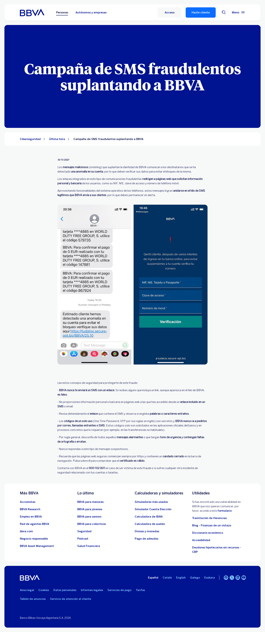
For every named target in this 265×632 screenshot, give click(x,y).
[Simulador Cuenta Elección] (153, 509)
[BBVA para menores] (90, 502)
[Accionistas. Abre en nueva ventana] (27, 502)
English (181, 577)
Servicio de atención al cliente (70, 599)
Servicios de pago (119, 590)
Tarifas (140, 590)
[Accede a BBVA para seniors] (89, 516)
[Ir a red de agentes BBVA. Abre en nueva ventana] (34, 524)
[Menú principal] (238, 12)
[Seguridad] (84, 531)
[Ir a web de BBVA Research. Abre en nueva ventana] (30, 509)
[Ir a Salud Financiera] (88, 546)
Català (167, 577)
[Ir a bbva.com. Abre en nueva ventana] (26, 531)
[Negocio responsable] (34, 538)
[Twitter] (232, 577)
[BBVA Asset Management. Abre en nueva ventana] (37, 546)
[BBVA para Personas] (32, 12)
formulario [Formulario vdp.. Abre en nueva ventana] (225, 510)
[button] (169, 12)
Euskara (209, 577)
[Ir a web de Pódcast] (82, 538)
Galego (195, 577)
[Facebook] (226, 577)
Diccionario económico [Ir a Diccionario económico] (207, 532)
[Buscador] (223, 13)
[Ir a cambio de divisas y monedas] (147, 531)
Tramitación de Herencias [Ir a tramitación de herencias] (209, 518)
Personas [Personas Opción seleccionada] (62, 12)
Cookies (43, 590)
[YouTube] (243, 577)
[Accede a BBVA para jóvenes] (89, 509)
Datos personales (64, 590)
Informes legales (92, 590)
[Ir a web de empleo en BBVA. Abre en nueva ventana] (31, 516)
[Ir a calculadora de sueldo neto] (150, 524)
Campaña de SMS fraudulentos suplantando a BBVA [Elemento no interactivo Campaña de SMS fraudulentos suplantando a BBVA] (108, 139)
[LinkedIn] (238, 577)
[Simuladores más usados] (151, 502)
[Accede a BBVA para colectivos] (91, 524)
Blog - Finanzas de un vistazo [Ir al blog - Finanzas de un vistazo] (211, 525)
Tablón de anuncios (33, 599)
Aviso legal (27, 590)
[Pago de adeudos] (146, 538)
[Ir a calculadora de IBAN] (148, 516)
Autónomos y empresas (91, 12)
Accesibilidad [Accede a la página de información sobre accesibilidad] (201, 540)
